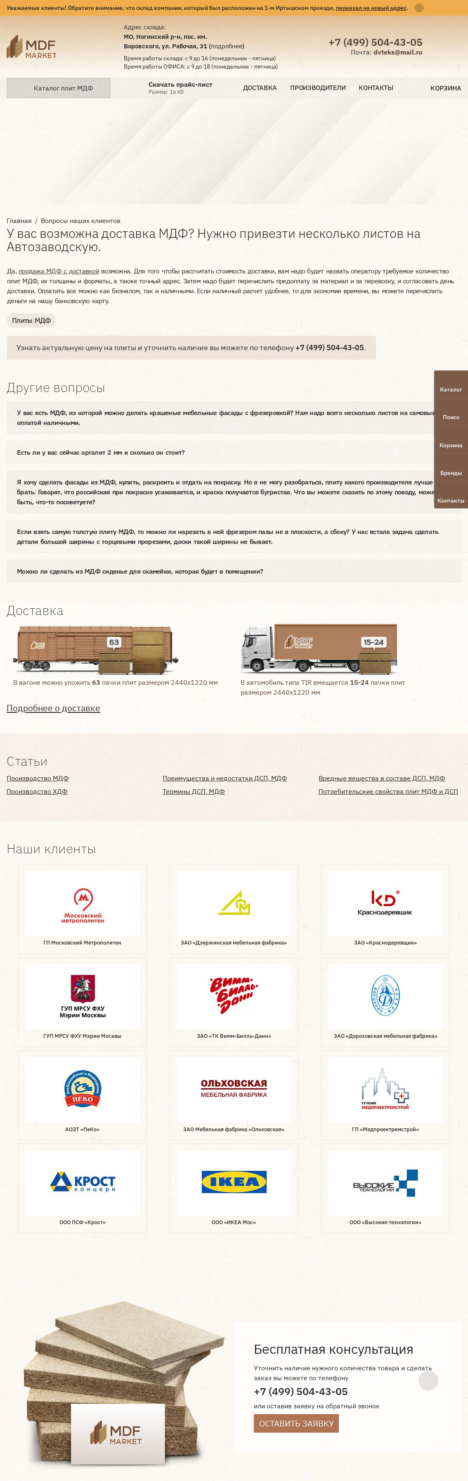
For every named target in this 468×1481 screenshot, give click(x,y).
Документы (201, 1367)
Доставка (260, 87)
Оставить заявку (296, 1231)
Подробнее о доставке (53, 707)
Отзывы (141, 1381)
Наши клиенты (253, 1367)
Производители (317, 87)
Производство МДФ (38, 778)
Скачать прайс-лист (181, 84)
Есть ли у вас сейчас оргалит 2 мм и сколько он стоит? (100, 452)
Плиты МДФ (30, 320)
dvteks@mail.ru (398, 52)
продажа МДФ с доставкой (59, 271)
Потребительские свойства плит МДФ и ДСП (388, 791)
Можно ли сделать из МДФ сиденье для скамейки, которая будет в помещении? (140, 571)
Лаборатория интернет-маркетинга (24, 1378)
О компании (148, 1354)
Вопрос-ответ (151, 1367)
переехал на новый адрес (371, 8)
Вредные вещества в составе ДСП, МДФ (382, 778)
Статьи (172, 1381)
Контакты (376, 87)
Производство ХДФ (37, 791)
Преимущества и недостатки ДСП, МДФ (225, 778)
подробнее (226, 46)
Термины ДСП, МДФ (194, 791)
